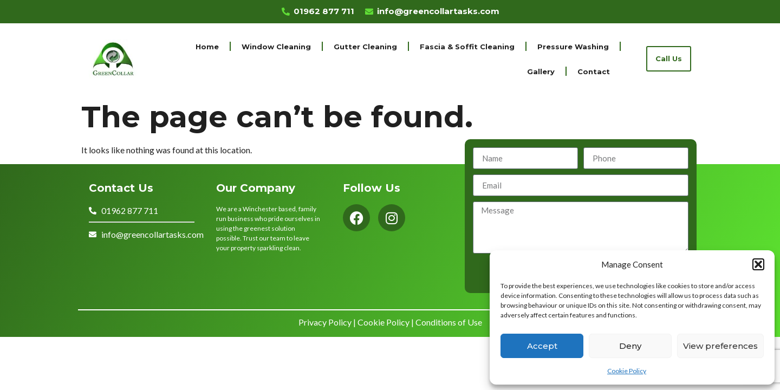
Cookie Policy (626, 371)
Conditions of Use (448, 322)
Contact (593, 71)
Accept (542, 346)
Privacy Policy (325, 322)
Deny (630, 346)
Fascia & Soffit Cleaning (467, 46)
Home (207, 46)
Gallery (541, 71)
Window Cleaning (276, 46)
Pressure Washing (573, 46)
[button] (758, 264)
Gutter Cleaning (365, 46)
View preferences (720, 346)
